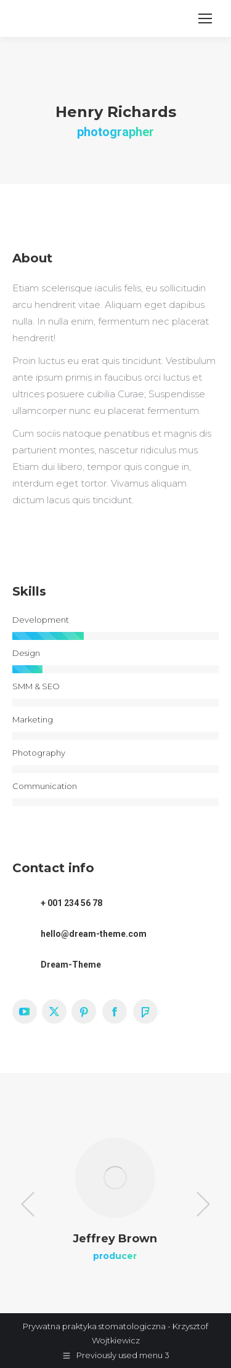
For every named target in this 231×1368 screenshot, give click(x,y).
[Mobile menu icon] (205, 18)
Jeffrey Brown (115, 1238)
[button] (27, 1204)
